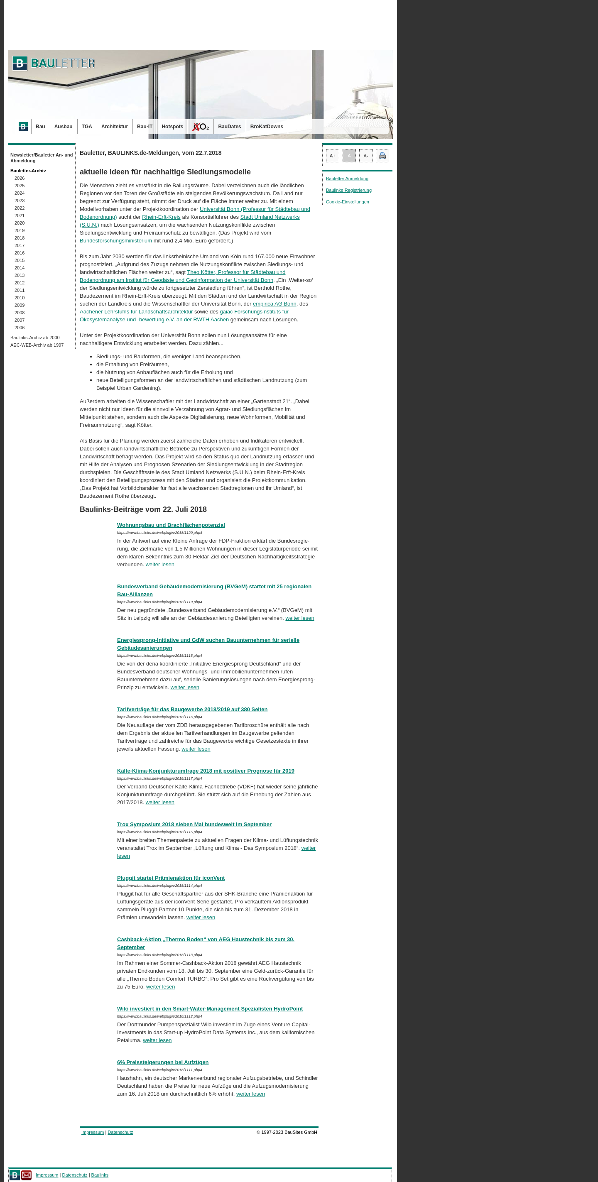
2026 (20, 178)
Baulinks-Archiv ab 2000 (35, 337)
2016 (20, 252)
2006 (20, 327)
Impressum (92, 1132)
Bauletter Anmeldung (347, 178)
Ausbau (63, 127)
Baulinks (100, 1174)
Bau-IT (144, 127)
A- (366, 155)
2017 (20, 245)
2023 (20, 200)
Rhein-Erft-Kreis (161, 217)
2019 (20, 230)
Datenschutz (120, 1132)
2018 (20, 237)
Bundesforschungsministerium (116, 240)
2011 (20, 290)
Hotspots (172, 127)
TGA (87, 127)
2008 (20, 312)
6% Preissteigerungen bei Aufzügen (163, 1062)
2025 (20, 185)
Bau (40, 127)
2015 (20, 260)
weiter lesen (160, 564)
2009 (20, 305)
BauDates (229, 127)
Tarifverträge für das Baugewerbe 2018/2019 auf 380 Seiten (192, 709)
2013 (20, 275)
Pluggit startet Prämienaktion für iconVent (171, 878)
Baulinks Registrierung (349, 190)
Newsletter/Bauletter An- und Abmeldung (41, 157)
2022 (20, 208)
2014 (20, 267)
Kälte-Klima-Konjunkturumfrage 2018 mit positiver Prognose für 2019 (205, 771)
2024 (20, 193)
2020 (20, 222)
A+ (333, 155)
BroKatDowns (266, 127)
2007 (20, 320)
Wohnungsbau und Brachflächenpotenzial (171, 525)
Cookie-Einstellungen (347, 201)
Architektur (114, 127)
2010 (20, 297)
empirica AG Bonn (275, 304)
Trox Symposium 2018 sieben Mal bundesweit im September (194, 824)
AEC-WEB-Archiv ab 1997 (37, 345)
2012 (20, 282)
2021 (20, 215)
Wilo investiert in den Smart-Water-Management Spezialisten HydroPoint (210, 1009)
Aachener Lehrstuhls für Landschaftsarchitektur (136, 311)
